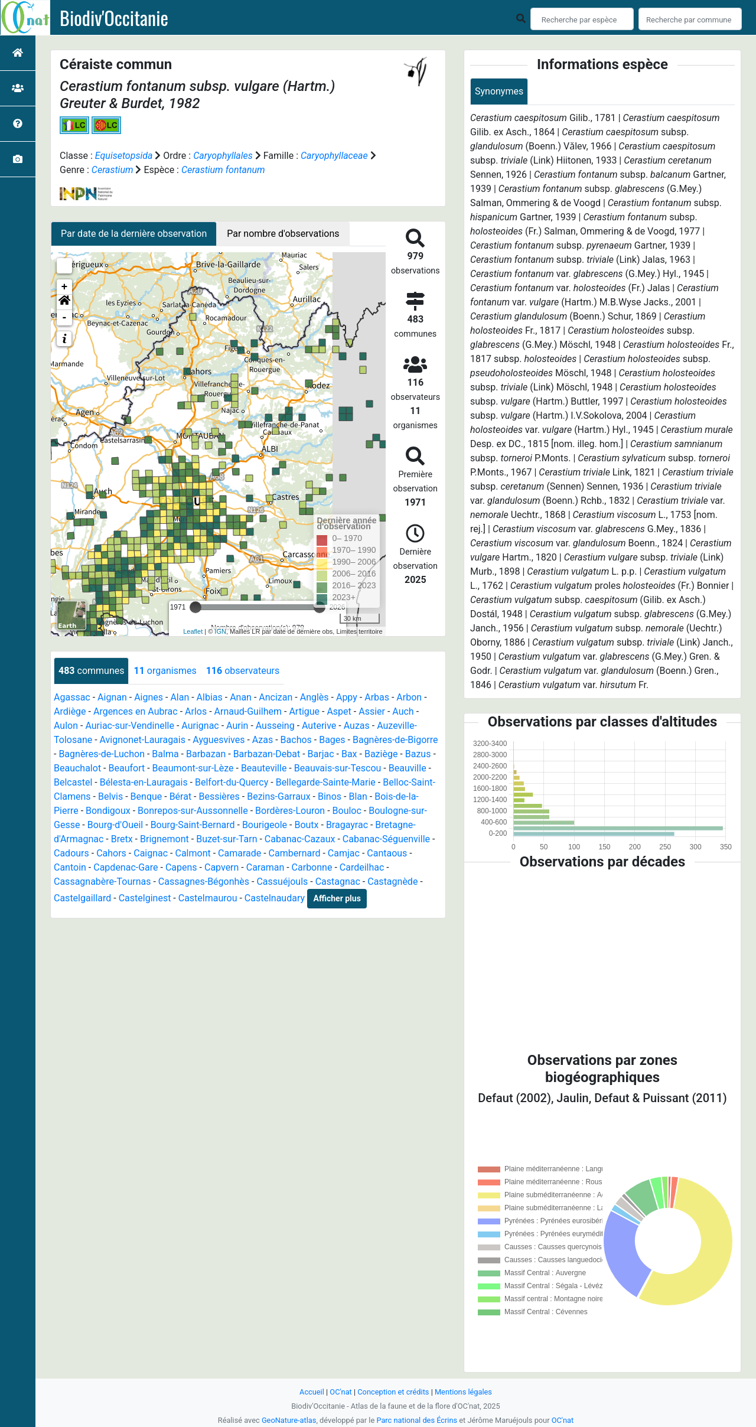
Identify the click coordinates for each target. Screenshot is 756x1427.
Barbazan (206, 754)
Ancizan (275, 697)
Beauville (407, 768)
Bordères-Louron (290, 810)
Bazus (418, 754)
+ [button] (64, 287)
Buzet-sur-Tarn (226, 839)
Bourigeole (264, 824)
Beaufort (126, 768)
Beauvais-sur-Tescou (338, 768)
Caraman (265, 867)
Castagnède (392, 881)
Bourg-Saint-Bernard (193, 824)
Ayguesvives (219, 739)
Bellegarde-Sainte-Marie (326, 782)
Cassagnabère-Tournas (102, 881)
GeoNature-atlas (289, 1420)
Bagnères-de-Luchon (101, 754)
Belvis (110, 796)
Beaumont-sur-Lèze (193, 768)
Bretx (122, 839)
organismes (164, 670)
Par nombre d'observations (283, 233)
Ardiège (70, 711)
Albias (210, 697)
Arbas (376, 697)
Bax (349, 754)
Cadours (71, 853)
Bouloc (347, 810)
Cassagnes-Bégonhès (203, 881)
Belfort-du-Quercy (231, 782)
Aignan (112, 697)
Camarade (239, 853)
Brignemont (164, 839)
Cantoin (70, 867)
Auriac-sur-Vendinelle (129, 725)
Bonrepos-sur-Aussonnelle (193, 810)
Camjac (344, 853)
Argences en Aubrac (135, 711)
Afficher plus (337, 898)
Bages (332, 739)
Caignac (150, 853)
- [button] (64, 318)
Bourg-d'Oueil (115, 824)
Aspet (339, 711)
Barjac (321, 754)
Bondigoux (108, 810)
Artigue (304, 711)
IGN (220, 631)
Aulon (66, 725)
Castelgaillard (82, 898)
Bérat (181, 796)
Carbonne (312, 867)
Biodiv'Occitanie (114, 18)
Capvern (221, 867)
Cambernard (295, 853)
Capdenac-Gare (125, 867)
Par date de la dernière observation (134, 233)
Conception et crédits (393, 1391)
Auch (402, 711)
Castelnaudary (275, 898)
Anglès (314, 697)
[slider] (195, 607)
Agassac (72, 697)
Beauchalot (77, 768)
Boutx (306, 824)
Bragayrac (347, 824)
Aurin (237, 725)
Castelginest (145, 898)
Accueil (311, 1391)
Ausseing (275, 725)
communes (91, 670)
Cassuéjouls (282, 881)
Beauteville (264, 768)
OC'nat (340, 1391)
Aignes (148, 697)
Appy (346, 697)
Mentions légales (463, 1391)
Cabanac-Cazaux (300, 839)
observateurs (242, 670)
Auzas (357, 725)
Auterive (319, 725)
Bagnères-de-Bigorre (395, 739)
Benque (146, 796)
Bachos (296, 739)
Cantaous (387, 853)
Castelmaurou (207, 898)
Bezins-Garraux (278, 796)
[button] (64, 302)
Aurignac (200, 725)
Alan (179, 697)
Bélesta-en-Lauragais (144, 782)
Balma (165, 754)
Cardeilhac (362, 867)
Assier (372, 711)
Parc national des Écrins (416, 1420)
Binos (329, 796)
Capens (181, 867)
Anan (241, 697)
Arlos (196, 711)
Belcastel (73, 782)
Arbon (409, 697)
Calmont (192, 853)
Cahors (111, 853)
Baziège (380, 754)
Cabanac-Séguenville (386, 839)
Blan (357, 796)
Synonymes (499, 91)
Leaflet (193, 631)
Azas (262, 739)
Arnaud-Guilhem (248, 711)
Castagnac (337, 881)
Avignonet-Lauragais (142, 739)
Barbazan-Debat (267, 754)
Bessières (219, 796)
